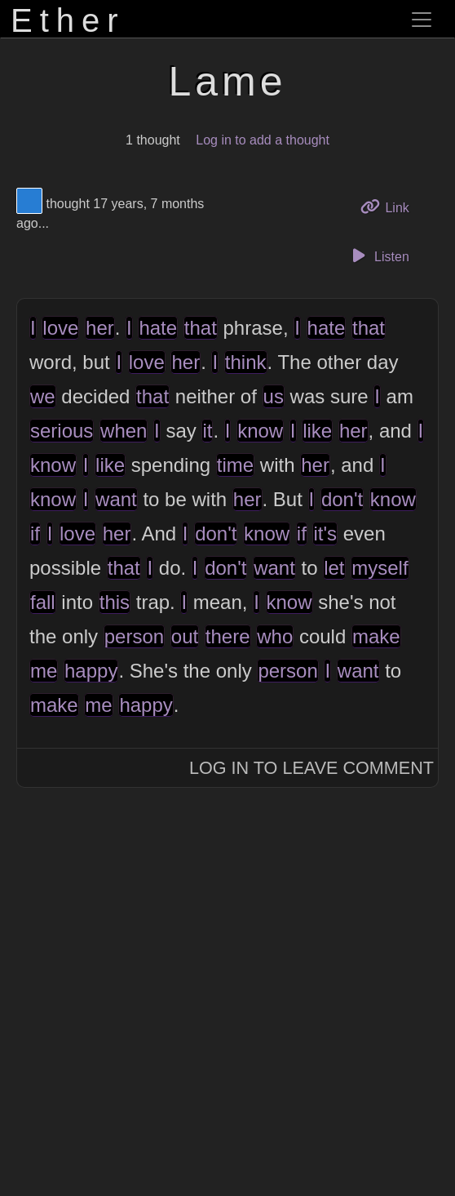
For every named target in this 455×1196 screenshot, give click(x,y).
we (42, 396)
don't (342, 499)
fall (42, 602)
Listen (378, 255)
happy (90, 671)
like (317, 431)
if (35, 533)
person (134, 636)
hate (158, 328)
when (123, 431)
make (376, 636)
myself (379, 568)
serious (61, 431)
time (235, 465)
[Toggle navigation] (421, 19)
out (184, 636)
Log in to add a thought (262, 140)
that (200, 328)
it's (325, 533)
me (43, 671)
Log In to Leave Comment (311, 768)
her (100, 328)
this (114, 602)
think (246, 362)
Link (390, 206)
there (227, 636)
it (207, 431)
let (334, 568)
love (60, 328)
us (273, 396)
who (275, 636)
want (116, 499)
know (260, 431)
